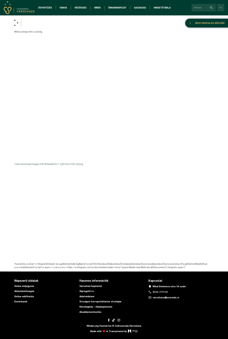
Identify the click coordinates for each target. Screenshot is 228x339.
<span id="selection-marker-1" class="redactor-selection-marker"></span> (52, 97)
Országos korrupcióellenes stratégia (100, 301)
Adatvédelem (86, 296)
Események (20, 301)
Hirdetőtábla (162, 7)
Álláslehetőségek (24, 291)
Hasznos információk (93, 280)
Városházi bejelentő (90, 286)
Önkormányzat (117, 7)
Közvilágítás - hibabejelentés (95, 306)
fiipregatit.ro (86, 291)
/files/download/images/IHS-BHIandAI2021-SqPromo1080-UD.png (48, 164)
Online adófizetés (24, 296)
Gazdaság (140, 7)
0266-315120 (158, 292)
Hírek (97, 7)
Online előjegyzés (24, 286)
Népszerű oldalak (26, 280)
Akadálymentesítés (90, 311)
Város (63, 7)
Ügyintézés (45, 7)
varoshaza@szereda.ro (163, 297)
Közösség (81, 7)
